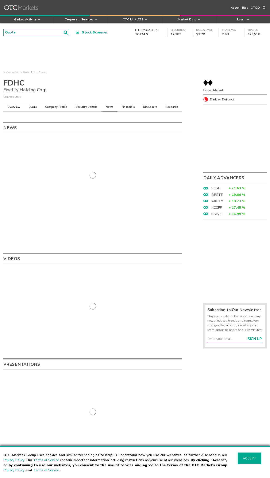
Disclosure (150, 107)
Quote (32, 107)
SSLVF (216, 214)
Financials (128, 107)
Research (171, 107)
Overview (13, 107)
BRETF (217, 194)
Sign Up (255, 338)
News (109, 107)
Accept (249, 458)
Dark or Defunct (222, 99)
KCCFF (216, 207)
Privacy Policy (14, 460)
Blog (245, 8)
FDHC (34, 72)
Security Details (86, 107)
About (235, 8)
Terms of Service (46, 460)
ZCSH (216, 188)
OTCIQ (255, 8)
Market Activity (12, 72)
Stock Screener (92, 32)
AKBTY (217, 201)
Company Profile (56, 107)
